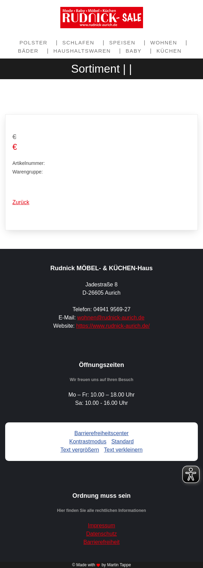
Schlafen (78, 42)
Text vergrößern (79, 450)
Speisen (122, 42)
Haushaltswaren (82, 50)
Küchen (169, 50)
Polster (34, 42)
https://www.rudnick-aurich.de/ (113, 326)
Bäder (28, 50)
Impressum (101, 525)
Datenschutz (101, 534)
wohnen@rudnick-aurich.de (110, 317)
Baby (133, 50)
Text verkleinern (123, 450)
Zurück (20, 202)
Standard (122, 441)
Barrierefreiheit (101, 542)
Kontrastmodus (87, 441)
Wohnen (163, 42)
